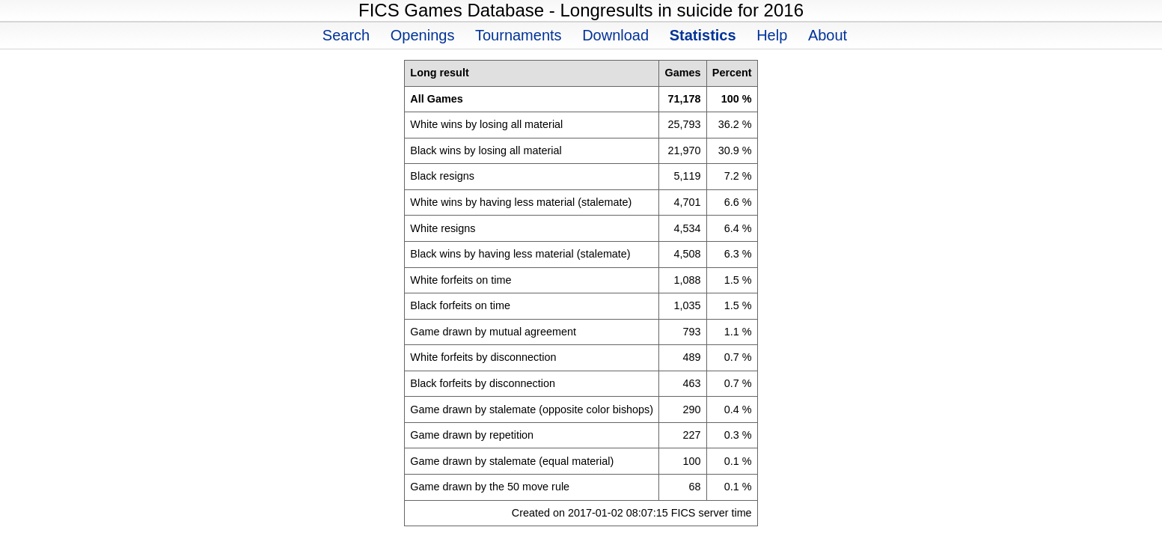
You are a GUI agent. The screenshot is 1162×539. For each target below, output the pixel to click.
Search (346, 35)
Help (771, 35)
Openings (423, 35)
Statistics (703, 35)
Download (615, 35)
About (827, 35)
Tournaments (518, 35)
